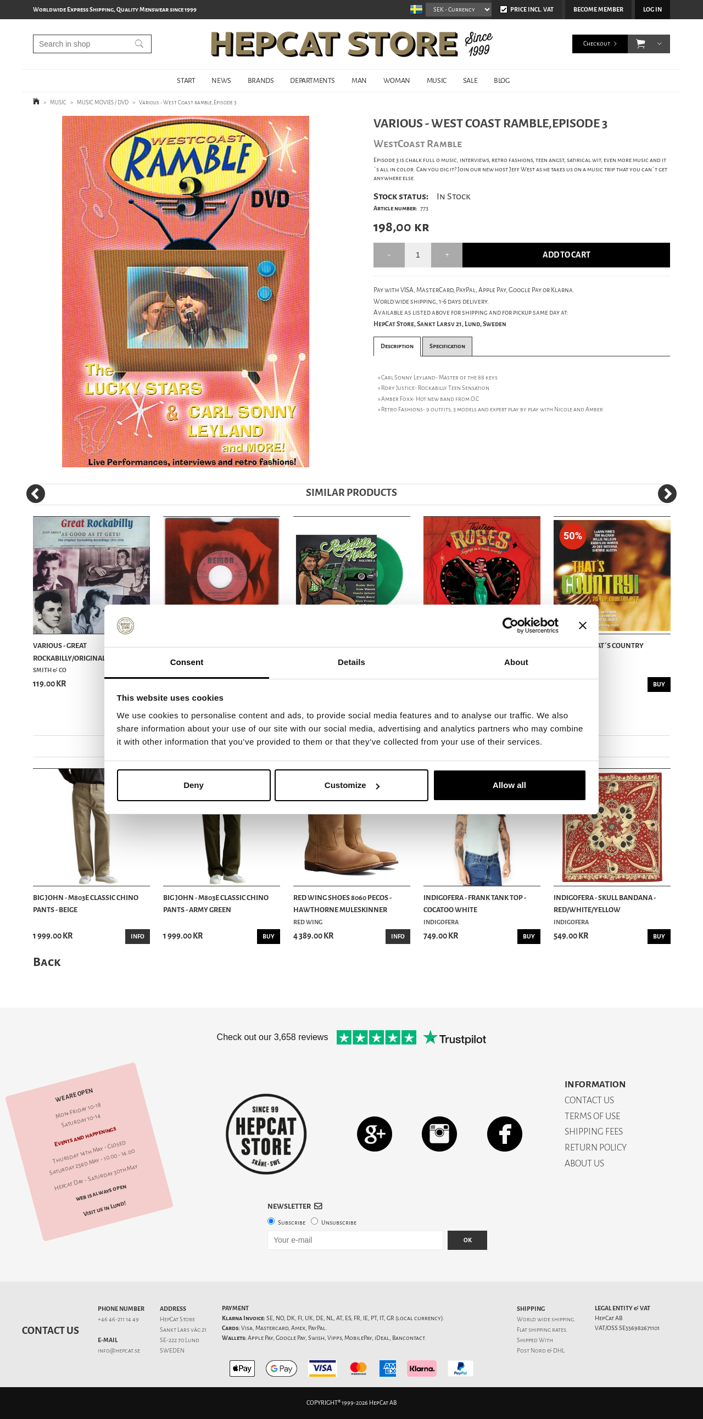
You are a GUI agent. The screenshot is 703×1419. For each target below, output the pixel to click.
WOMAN (396, 80)
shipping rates (547, 1330)
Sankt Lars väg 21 (183, 1330)
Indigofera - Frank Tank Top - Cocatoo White (474, 903)
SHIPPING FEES (594, 1131)
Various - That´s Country (599, 645)
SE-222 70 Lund (179, 1340)
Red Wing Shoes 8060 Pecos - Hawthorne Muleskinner (342, 903)
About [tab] (516, 662)
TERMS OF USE (592, 1116)
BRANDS (261, 80)
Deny (193, 785)
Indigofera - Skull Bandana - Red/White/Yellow (605, 903)
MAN (359, 80)
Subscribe (291, 1223)
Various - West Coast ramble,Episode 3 (187, 102)
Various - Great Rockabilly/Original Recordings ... (91, 652)
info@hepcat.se (119, 1351)
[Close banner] (583, 626)
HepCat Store (177, 1319)
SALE (470, 80)
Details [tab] (351, 662)
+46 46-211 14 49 (118, 1319)
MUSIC (437, 80)
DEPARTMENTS (312, 80)
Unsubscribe (338, 1223)
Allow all (509, 785)
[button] (640, 44)
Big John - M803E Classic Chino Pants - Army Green (216, 903)
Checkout (596, 44)
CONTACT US (589, 1100)
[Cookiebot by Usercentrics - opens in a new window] (510, 626)
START (186, 80)
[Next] (667, 493)
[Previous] (35, 493)
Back (46, 962)
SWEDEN (172, 1351)
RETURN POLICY (596, 1147)
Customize (352, 785)
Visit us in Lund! (104, 1208)
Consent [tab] (187, 662)
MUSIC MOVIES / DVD (103, 102)
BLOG (501, 80)
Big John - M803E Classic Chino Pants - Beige (85, 903)
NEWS (221, 80)
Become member (598, 9)
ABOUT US (584, 1163)
